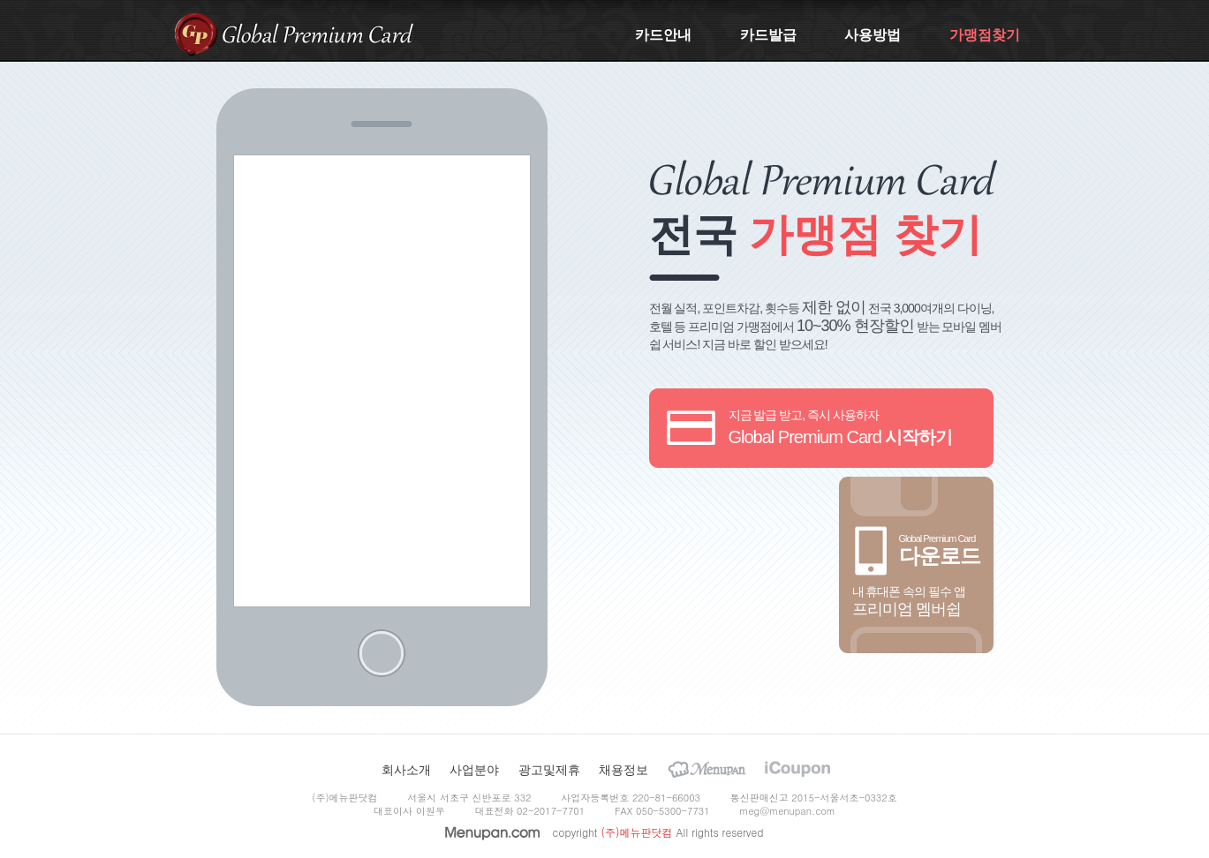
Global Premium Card (318, 33)
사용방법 (872, 34)
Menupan (707, 769)
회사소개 (406, 770)
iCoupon (797, 769)
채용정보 (623, 770)
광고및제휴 (549, 770)
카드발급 (768, 34)
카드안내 (663, 34)
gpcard (195, 33)
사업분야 (474, 770)
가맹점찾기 (984, 34)
